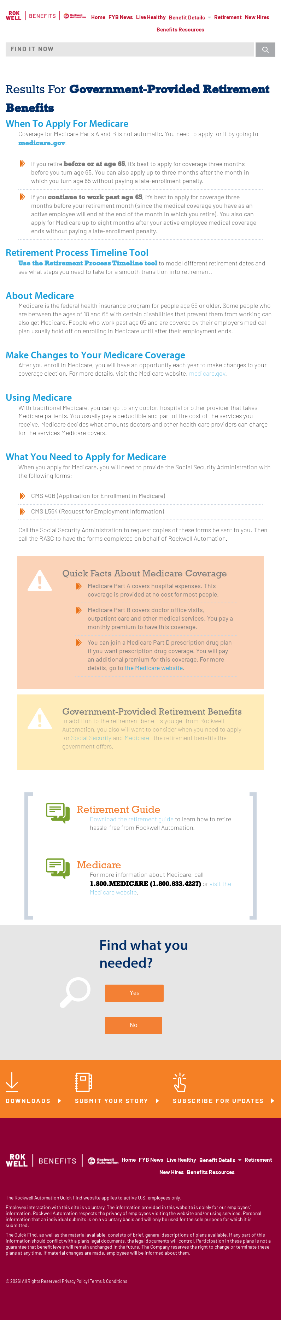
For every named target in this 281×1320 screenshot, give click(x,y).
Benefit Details (187, 18)
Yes (134, 993)
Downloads (29, 1101)
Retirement (228, 17)
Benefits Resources (180, 30)
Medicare (136, 738)
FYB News (121, 17)
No (133, 1025)
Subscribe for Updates (219, 1101)
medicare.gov (207, 374)
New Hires (257, 17)
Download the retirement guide (132, 820)
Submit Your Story (113, 1101)
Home (98, 17)
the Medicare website (154, 668)
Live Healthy (151, 17)
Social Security (91, 738)
